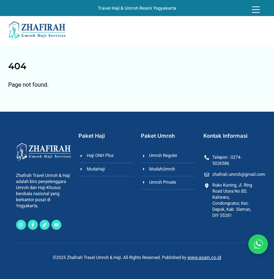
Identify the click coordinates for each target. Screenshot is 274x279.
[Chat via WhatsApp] (258, 244)
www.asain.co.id (204, 257)
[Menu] (256, 9)
